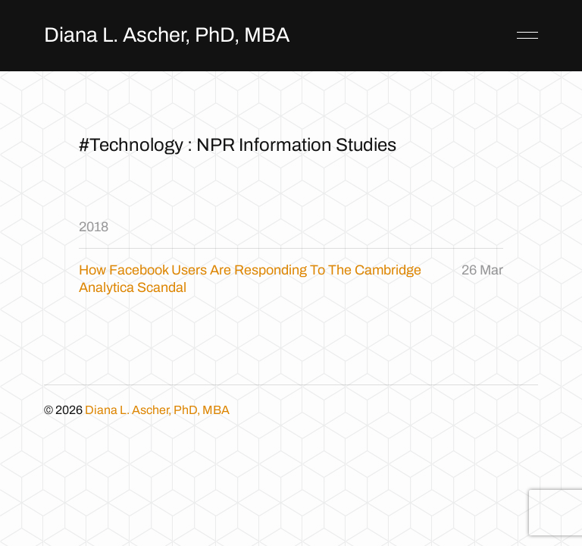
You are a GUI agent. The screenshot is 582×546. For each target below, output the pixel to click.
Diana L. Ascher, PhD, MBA (166, 35)
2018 (93, 226)
